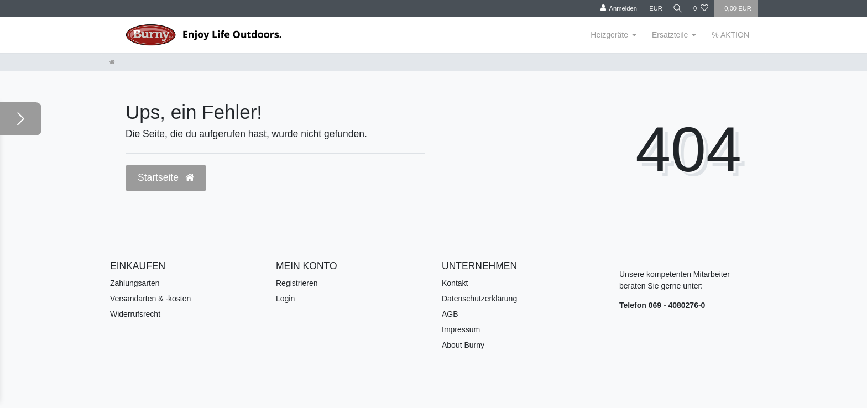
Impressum (461, 329)
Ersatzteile (670, 34)
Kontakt (455, 283)
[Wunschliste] (700, 8)
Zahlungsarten (135, 283)
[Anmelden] (615, 8)
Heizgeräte (609, 34)
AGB (450, 314)
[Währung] (652, 8)
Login (285, 298)
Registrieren (296, 283)
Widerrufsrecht (135, 314)
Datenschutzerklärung (479, 298)
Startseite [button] (166, 177)
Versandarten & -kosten (150, 298)
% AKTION (730, 34)
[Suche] (676, 8)
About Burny (463, 345)
